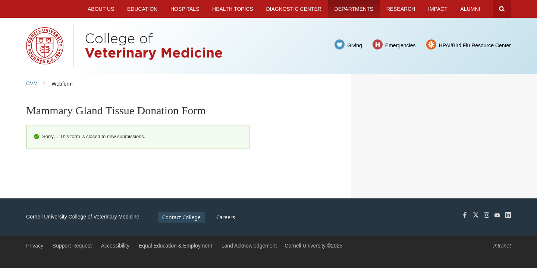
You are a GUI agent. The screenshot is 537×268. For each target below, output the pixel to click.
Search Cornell (502, 9)
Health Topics (232, 9)
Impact (438, 9)
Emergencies (400, 45)
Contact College (181, 217)
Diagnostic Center (293, 9)
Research (400, 9)
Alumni (470, 9)
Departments (354, 9)
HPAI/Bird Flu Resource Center (475, 45)
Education (142, 9)
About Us (101, 9)
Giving (354, 45)
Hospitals (185, 9)
